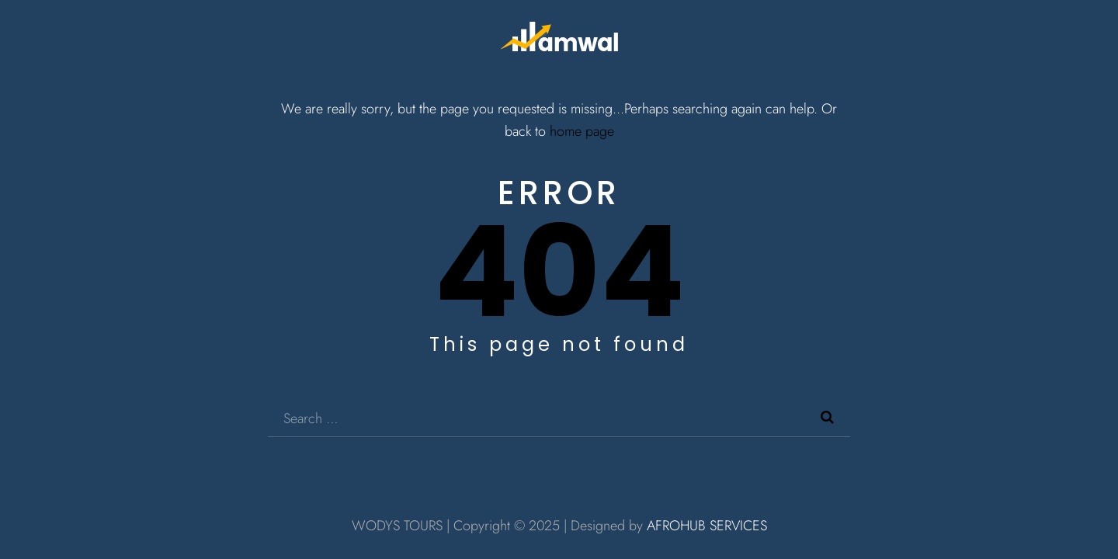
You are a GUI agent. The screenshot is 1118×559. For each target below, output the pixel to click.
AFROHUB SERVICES (707, 526)
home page (582, 131)
